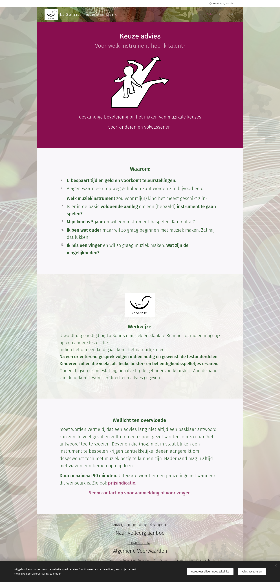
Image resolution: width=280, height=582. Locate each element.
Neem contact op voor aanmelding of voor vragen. (140, 493)
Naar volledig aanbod (140, 533)
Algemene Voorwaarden (140, 551)
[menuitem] (219, 14)
